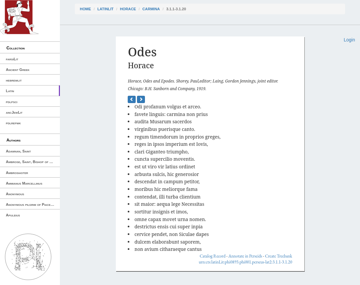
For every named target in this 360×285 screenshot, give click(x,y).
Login (349, 39)
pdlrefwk (13, 123)
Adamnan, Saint (18, 151)
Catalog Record (212, 256)
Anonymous (15, 194)
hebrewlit (14, 80)
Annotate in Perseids (245, 256)
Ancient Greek (18, 70)
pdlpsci (12, 102)
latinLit (105, 9)
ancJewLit (14, 112)
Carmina (151, 9)
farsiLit (12, 59)
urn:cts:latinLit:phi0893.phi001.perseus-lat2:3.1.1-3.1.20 (245, 262)
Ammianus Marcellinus (24, 183)
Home (85, 9)
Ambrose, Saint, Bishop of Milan (32, 162)
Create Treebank (278, 256)
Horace (128, 9)
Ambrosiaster (17, 173)
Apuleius (13, 215)
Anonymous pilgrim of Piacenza (31, 204)
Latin (10, 91)
